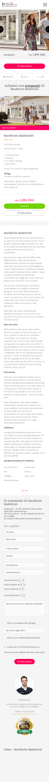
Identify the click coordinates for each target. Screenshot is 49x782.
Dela (24, 76)
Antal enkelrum (11, 589)
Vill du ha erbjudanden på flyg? (21, 623)
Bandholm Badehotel (19, 135)
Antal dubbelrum (12, 584)
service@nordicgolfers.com (24, 714)
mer (40, 77)
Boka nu (24, 206)
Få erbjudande (24, 66)
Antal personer (11, 580)
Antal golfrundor (12, 595)
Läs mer (24, 490)
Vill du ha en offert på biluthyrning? (23, 638)
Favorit (8, 77)
